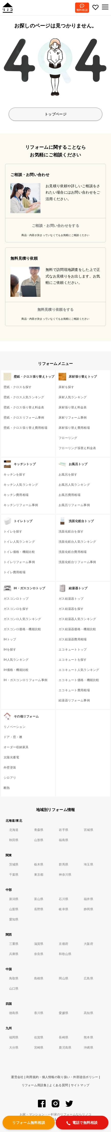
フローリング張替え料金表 (77, 448)
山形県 (39, 840)
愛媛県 (63, 1013)
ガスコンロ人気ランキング (22, 619)
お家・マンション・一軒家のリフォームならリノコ (55, 1114)
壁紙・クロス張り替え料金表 (24, 407)
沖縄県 (88, 1047)
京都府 (63, 944)
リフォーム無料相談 (28, 1123)
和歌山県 (65, 954)
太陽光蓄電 (11, 757)
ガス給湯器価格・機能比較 (77, 629)
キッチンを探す (14, 474)
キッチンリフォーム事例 (21, 505)
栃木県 (39, 864)
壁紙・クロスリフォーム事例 (24, 417)
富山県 (39, 899)
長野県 (39, 909)
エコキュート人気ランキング (79, 670)
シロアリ (10, 778)
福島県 (63, 840)
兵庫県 (14, 954)
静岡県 (88, 909)
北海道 (14, 830)
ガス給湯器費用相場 (73, 639)
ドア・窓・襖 (13, 737)
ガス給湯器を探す (71, 609)
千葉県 (14, 874)
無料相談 (82, 9)
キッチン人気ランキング (21, 485)
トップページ (55, 114)
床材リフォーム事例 (73, 417)
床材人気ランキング (73, 397)
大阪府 (88, 944)
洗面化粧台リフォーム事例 (77, 562)
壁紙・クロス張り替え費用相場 (25, 428)
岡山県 (63, 978)
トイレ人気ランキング (19, 541)
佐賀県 (39, 1037)
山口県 (14, 988)
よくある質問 (58, 1085)
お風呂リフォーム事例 (74, 505)
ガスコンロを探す (16, 609)
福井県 (88, 899)
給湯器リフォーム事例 (74, 700)
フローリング (68, 438)
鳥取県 (14, 978)
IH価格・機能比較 (16, 670)
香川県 (39, 1013)
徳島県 (14, 1013)
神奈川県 (65, 874)
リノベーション (14, 727)
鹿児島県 (65, 1047)
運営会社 (17, 1077)
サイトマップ (80, 1085)
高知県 (88, 1013)
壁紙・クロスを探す (18, 387)
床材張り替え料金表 (73, 407)
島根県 (39, 978)
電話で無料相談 (82, 1123)
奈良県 (39, 954)
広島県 (88, 978)
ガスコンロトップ (16, 598)
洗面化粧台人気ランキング (77, 541)
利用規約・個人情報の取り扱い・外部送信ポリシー (62, 1077)
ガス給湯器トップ (71, 598)
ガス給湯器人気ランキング (77, 619)
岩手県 (63, 830)
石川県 (63, 899)
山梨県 (14, 909)
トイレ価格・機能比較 (19, 552)
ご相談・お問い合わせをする (55, 226)
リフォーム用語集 (34, 1085)
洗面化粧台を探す (71, 531)
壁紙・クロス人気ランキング (24, 397)
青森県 (39, 830)
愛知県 (14, 919)
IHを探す (10, 649)
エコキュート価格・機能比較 (79, 680)
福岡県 (14, 1037)
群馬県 (63, 864)
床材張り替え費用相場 (74, 428)
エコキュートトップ (73, 649)
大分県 (14, 1047)
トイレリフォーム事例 (19, 562)
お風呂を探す (68, 474)
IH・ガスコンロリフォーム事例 (25, 680)
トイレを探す (13, 531)
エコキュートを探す (73, 659)
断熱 (7, 788)
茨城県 (14, 864)
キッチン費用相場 (16, 495)
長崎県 (63, 1037)
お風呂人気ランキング (74, 485)
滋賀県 (39, 944)
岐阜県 (63, 909)
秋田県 (14, 840)
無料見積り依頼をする (55, 309)
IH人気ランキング (16, 659)
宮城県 (88, 830)
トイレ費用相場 (14, 572)
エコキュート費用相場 (74, 690)
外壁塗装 (10, 767)
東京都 (39, 874)
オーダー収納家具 (16, 747)
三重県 (14, 944)
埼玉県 (88, 864)
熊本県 (88, 1037)
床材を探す (66, 387)
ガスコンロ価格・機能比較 (22, 629)
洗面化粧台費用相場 (73, 552)
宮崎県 (39, 1047)
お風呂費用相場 (69, 495)
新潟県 (14, 899)
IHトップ (10, 639)
